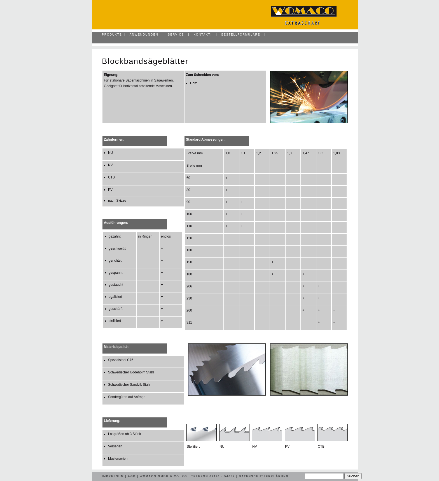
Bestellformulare (240, 34)
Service (176, 34)
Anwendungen (144, 34)
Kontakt (201, 34)
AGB (132, 476)
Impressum (113, 476)
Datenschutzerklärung (264, 476)
